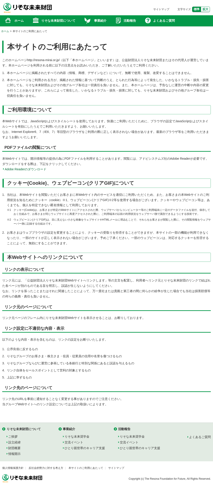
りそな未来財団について (24, 429)
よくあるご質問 (200, 437)
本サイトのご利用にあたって (86, 468)
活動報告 (124, 429)
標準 (196, 9)
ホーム (5, 31)
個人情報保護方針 (13, 468)
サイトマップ (161, 9)
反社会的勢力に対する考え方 (46, 468)
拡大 (205, 9)
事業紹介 (69, 429)
